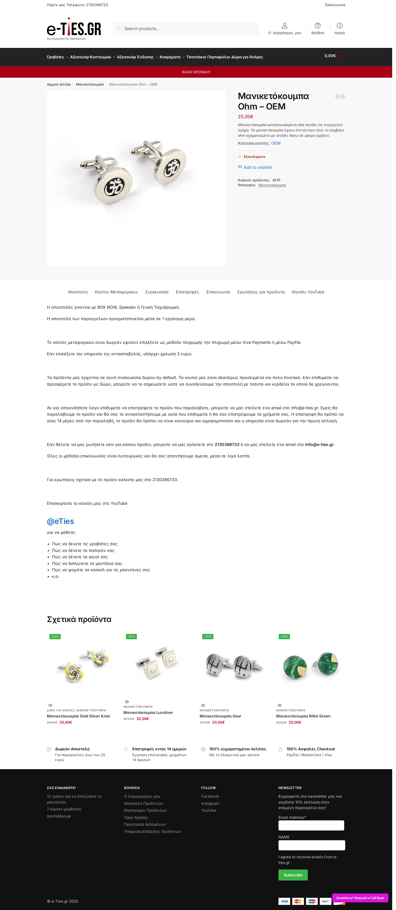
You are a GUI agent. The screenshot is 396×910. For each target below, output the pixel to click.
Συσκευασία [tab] (157, 289)
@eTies (60, 518)
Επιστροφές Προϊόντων (145, 807)
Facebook (210, 793)
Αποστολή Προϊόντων (143, 800)
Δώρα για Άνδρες (61, 707)
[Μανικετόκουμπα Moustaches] (342, 93)
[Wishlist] (258, 164)
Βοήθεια (317, 32)
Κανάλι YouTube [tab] (308, 289)
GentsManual (59, 813)
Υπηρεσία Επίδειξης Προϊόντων (152, 828)
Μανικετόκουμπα (90, 81)
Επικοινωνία (335, 5)
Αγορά (340, 32)
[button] (335, 55)
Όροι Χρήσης (136, 814)
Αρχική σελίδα (59, 81)
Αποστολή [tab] (77, 289)
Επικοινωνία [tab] (218, 289)
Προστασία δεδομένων (145, 821)
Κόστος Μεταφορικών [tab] (116, 289)
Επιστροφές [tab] (187, 289)
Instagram (210, 800)
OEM (275, 140)
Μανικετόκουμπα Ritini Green (303, 713)
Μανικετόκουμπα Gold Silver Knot (78, 713)
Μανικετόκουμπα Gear (220, 713)
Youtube (208, 807)
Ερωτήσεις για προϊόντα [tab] (261, 289)
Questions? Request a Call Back (360, 898)
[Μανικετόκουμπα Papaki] (337, 93)
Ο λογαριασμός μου (284, 32)
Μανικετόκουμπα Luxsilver (148, 709)
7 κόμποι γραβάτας (64, 806)
